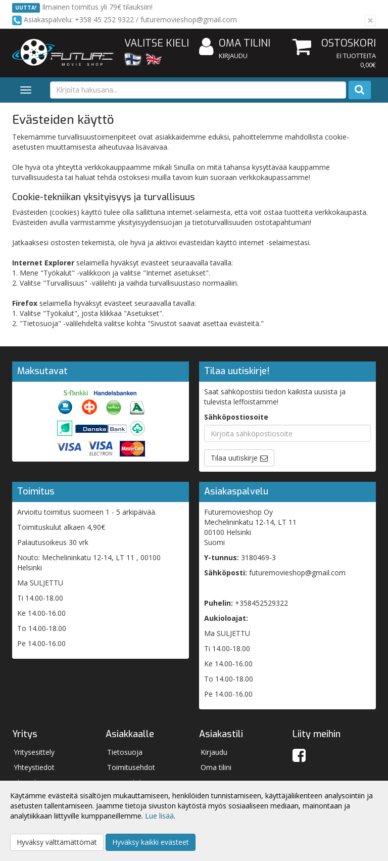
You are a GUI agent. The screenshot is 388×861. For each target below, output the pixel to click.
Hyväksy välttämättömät (57, 842)
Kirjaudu (233, 55)
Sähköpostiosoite (236, 417)
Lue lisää (159, 816)
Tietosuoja (124, 752)
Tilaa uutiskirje (234, 458)
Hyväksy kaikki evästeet (150, 842)
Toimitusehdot (131, 767)
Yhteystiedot (34, 767)
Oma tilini (234, 43)
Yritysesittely (34, 752)
